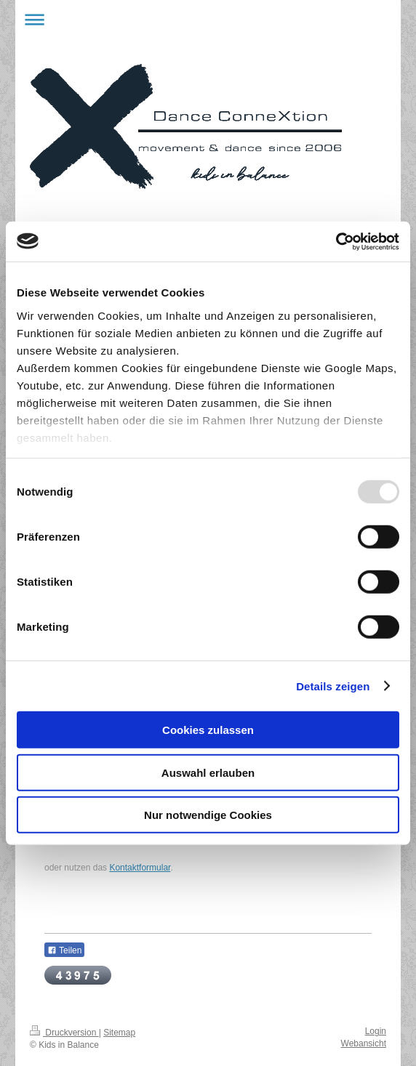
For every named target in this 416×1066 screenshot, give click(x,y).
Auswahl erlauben (208, 772)
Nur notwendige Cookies (208, 815)
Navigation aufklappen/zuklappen (208, 19)
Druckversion (64, 1032)
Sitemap (119, 1032)
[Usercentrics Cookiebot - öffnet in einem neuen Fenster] (335, 241)
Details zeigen (332, 685)
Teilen (64, 950)
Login (375, 1031)
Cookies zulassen (208, 730)
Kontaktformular (139, 868)
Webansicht (363, 1043)
